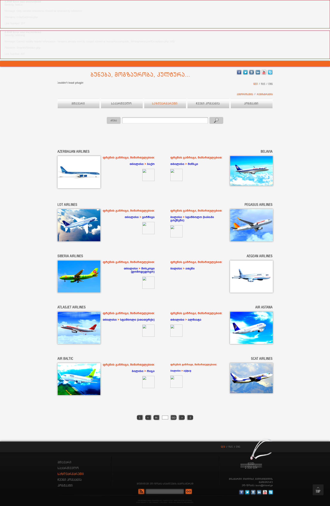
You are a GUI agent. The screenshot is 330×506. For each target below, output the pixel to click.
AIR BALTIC (65, 359)
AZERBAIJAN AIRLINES (73, 151)
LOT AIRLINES (67, 205)
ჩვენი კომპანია (208, 104)
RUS (263, 84)
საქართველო (121, 104)
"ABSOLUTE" (168, 500)
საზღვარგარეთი (165, 104)
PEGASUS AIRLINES (259, 205)
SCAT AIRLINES (262, 359)
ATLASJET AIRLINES (71, 307)
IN (156, 417)
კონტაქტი (251, 104)
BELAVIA (267, 151)
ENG (270, 84)
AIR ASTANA (264, 307)
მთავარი (78, 104)
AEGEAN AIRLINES (260, 256)
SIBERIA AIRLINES (70, 256)
